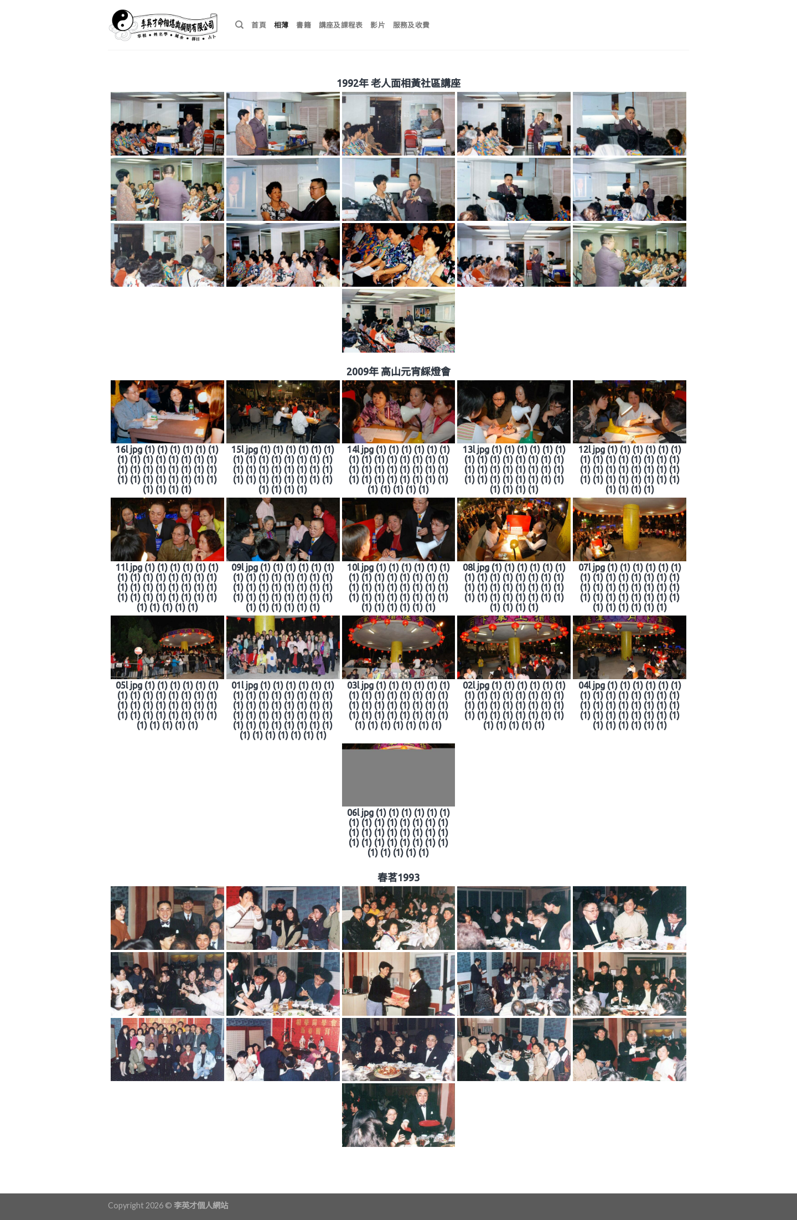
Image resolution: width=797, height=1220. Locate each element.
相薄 (281, 24)
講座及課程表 (341, 24)
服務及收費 (411, 24)
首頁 (258, 24)
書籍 (303, 24)
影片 (377, 24)
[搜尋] (239, 24)
